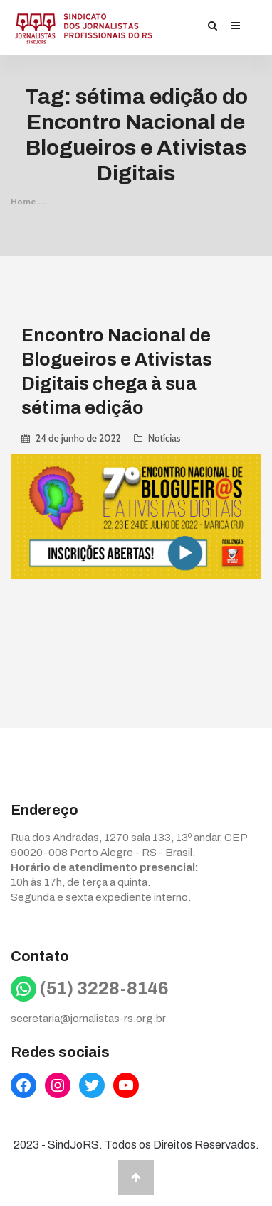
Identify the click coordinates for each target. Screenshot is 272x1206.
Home (23, 201)
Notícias (164, 438)
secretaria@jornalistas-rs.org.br (88, 1018)
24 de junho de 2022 (78, 438)
